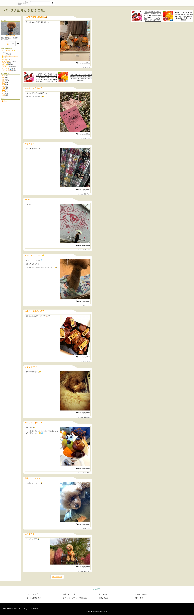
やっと (4, 54)
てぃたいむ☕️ (6, 66)
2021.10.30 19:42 (84, 361)
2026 (3, 75)
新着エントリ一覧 (69, 594)
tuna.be (97, 589)
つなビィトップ (32, 594)
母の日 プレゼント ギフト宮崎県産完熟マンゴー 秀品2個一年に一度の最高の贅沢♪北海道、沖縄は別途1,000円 (184, 16)
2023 (3, 81)
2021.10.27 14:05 (84, 571)
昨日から (5, 59)
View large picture (83, 63)
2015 (3, 95)
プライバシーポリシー (71, 598)
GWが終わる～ (7, 61)
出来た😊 (5, 65)
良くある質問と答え (33, 598)
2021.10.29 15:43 (84, 472)
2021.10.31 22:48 (84, 67)
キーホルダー (6, 68)
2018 (3, 90)
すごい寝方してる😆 (8, 50)
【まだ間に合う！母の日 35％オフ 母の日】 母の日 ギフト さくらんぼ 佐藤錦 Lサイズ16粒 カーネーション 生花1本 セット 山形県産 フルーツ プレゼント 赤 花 (153, 16)
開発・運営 (139, 598)
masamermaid (10, 35)
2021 (3, 84)
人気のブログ (104, 594)
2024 (3, 79)
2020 (3, 86)
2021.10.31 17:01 (84, 250)
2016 (3, 93)
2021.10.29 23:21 (84, 417)
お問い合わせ (104, 598)
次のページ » (57, 577)
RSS (4, 101)
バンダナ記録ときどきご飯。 (25, 10)
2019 (3, 88)
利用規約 (83, 598)
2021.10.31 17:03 (84, 194)
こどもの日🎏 (6, 70)
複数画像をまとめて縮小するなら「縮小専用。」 (22, 609)
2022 (3, 83)
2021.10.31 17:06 (84, 138)
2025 (3, 77)
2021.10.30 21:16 (84, 305)
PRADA (4, 63)
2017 (3, 92)
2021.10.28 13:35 (84, 528)
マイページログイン (142, 594)
